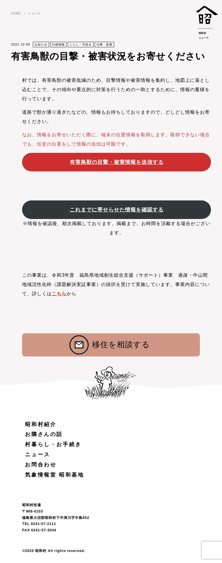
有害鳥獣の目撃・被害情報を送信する (117, 162)
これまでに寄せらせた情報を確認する (117, 210)
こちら (59, 293)
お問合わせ (40, 465)
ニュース (34, 13)
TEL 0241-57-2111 (39, 524)
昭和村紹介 (40, 424)
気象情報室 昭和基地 (54, 475)
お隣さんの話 (44, 434)
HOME (16, 13)
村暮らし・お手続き (53, 444)
